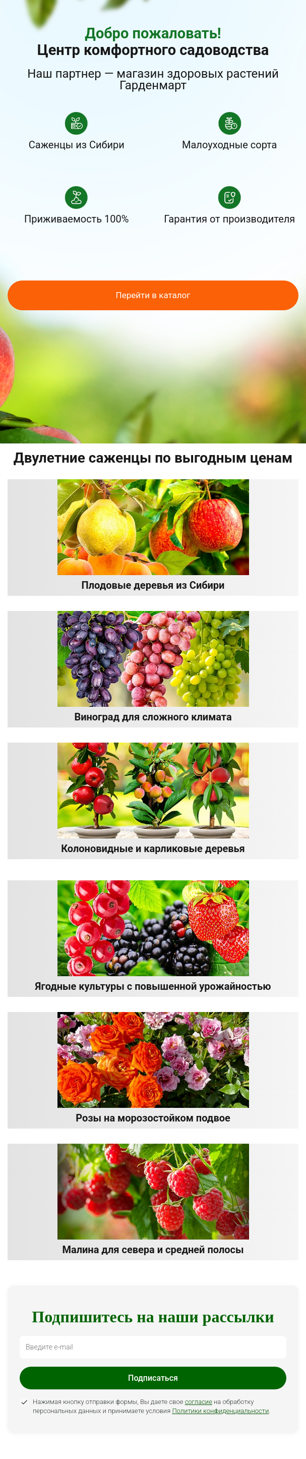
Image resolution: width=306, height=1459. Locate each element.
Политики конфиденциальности (220, 1411)
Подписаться (153, 1378)
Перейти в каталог (153, 295)
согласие (198, 1402)
